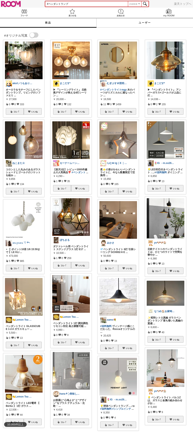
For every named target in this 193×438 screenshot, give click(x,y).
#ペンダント (79, 172)
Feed (24, 13)
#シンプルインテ (121, 408)
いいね (34, 112)
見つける (72, 13)
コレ (16, 112)
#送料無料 (106, 326)
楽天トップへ (182, 3)
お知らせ (120, 13)
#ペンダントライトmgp (113, 89)
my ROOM (169, 13)
